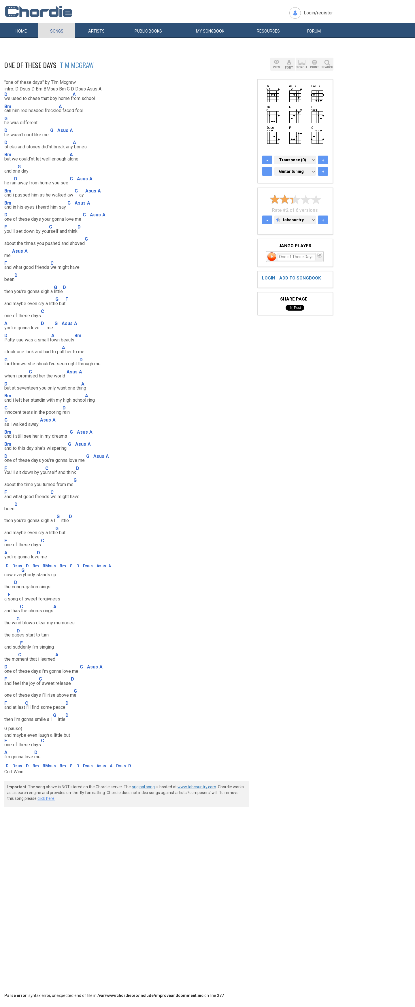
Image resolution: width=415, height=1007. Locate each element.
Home (21, 31)
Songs (56, 31)
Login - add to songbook (291, 278)
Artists (96, 31)
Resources (268, 31)
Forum (314, 31)
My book (210, 31)
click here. (46, 798)
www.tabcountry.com (197, 787)
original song (143, 787)
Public (148, 31)
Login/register (318, 13)
